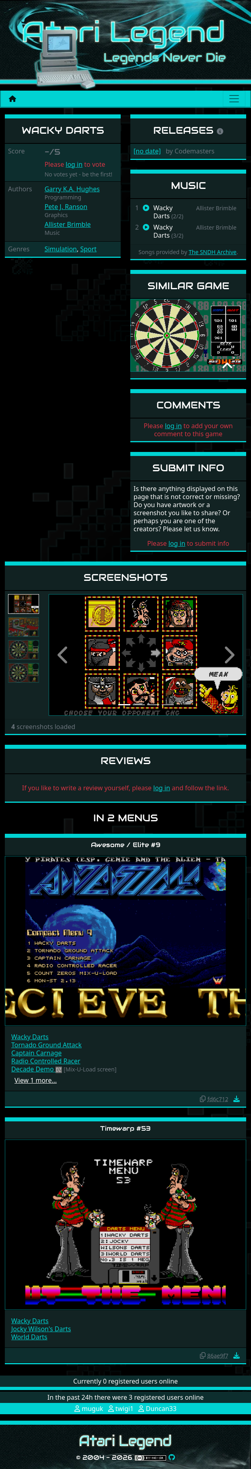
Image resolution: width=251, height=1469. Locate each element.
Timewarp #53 (125, 1128)
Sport (88, 248)
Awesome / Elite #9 (125, 845)
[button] (63, 655)
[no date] (147, 151)
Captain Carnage (36, 1052)
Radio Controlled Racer (45, 1061)
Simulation (61, 248)
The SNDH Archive (213, 252)
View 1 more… (35, 1080)
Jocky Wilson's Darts (41, 1328)
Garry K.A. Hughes (72, 188)
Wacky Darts (30, 1036)
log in (74, 164)
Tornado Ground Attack (46, 1044)
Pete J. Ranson (66, 206)
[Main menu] (234, 99)
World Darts (29, 1336)
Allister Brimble (68, 224)
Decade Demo (33, 1069)
